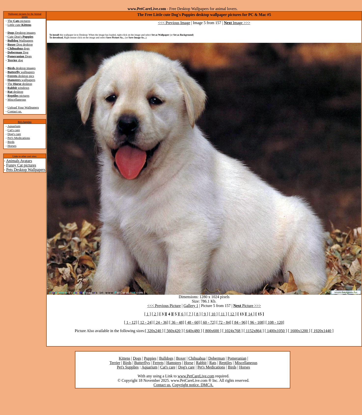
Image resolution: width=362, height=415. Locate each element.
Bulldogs (166, 358)
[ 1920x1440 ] (322, 331)
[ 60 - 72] (208, 322)
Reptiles (225, 363)
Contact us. (15, 111)
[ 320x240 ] (154, 331)
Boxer (181, 358)
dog (15, 60)
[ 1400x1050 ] (276, 331)
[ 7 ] (189, 314)
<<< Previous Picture (164, 306)
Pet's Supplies (24, 122)
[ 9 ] (205, 314)
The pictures (18, 21)
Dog (18, 52)
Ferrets (158, 363)
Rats (212, 363)
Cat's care (14, 130)
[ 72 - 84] (223, 322)
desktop (15, 91)
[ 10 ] (213, 314)
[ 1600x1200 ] (299, 331)
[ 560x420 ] (173, 331)
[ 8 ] (197, 314)
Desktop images (22, 32)
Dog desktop (20, 44)
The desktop (19, 84)
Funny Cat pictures (21, 165)
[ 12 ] (232, 314)
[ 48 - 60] (192, 322)
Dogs (20, 56)
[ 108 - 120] (274, 322)
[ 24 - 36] (160, 322)
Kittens (124, 358)
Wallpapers (20, 40)
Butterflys (142, 363)
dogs (19, 48)
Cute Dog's (20, 36)
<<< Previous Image (174, 23)
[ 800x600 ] (212, 331)
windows (18, 88)
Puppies (150, 358)
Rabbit (201, 363)
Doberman (216, 358)
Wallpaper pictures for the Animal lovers (25, 15)
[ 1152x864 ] (254, 331)
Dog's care (14, 134)
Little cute (19, 25)
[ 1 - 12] (130, 322)
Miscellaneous (17, 99)
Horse (188, 363)
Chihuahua (196, 358)
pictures (18, 95)
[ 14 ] (250, 314)
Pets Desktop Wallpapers (25, 170)
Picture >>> (247, 306)
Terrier (115, 363)
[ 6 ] (182, 314)
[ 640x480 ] (193, 331)
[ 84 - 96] (239, 322)
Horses (12, 146)
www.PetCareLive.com (196, 376)
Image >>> (237, 23)
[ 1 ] (147, 314)
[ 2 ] (155, 314)
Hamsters (173, 363)
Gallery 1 (190, 306)
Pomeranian (237, 358)
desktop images (22, 68)
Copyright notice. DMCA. (192, 385)
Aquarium (13, 126)
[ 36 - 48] (176, 322)
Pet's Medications (19, 138)
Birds (11, 142)
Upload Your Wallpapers (23, 107)
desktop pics (21, 76)
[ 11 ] (223, 314)
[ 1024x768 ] (232, 331)
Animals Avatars (19, 161)
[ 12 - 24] (145, 322)
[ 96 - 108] (256, 322)
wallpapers (21, 72)
